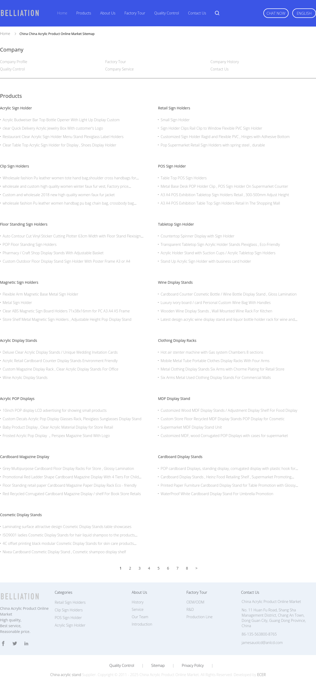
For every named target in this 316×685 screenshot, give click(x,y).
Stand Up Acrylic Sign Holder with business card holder (206, 261)
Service (138, 609)
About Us (107, 13)
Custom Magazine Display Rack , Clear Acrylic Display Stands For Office (60, 369)
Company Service (119, 69)
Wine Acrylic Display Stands (25, 377)
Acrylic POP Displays (17, 398)
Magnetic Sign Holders (19, 282)
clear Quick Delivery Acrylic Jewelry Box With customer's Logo (53, 128)
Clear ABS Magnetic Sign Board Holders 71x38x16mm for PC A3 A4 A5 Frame (66, 310)
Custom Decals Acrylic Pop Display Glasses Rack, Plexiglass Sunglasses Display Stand (72, 418)
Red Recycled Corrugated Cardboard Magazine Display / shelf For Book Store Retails (72, 493)
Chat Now (275, 13)
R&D (190, 609)
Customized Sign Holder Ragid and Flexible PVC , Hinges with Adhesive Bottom (225, 136)
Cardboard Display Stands (180, 456)
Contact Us (197, 13)
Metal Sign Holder (17, 302)
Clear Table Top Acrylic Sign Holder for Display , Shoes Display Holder (59, 145)
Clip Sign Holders (14, 166)
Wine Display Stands (175, 282)
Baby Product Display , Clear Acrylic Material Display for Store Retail (58, 427)
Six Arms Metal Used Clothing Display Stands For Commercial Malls (216, 377)
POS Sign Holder (172, 166)
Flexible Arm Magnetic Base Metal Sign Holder (40, 294)
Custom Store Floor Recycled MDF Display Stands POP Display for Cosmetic (222, 418)
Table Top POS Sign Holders (184, 177)
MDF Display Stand (174, 398)
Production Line (199, 616)
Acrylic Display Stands (18, 340)
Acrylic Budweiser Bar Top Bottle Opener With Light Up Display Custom (61, 119)
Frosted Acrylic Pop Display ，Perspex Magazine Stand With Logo (56, 435)
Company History (224, 61)
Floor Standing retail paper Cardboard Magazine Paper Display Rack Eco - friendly (69, 485)
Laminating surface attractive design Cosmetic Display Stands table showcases (67, 526)
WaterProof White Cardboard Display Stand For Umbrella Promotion (217, 493)
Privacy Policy (193, 665)
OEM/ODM (195, 602)
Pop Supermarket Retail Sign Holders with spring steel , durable (213, 145)
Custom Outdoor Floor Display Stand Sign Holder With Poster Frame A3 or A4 (66, 261)
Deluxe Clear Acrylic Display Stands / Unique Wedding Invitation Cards (60, 352)
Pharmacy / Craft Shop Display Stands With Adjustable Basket (53, 252)
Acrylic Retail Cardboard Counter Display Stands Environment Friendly (60, 360)
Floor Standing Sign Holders (23, 224)
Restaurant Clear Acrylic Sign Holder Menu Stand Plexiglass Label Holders (63, 136)
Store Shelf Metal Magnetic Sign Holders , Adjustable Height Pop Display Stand (67, 319)
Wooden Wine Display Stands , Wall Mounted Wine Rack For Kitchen (216, 310)
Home (62, 13)
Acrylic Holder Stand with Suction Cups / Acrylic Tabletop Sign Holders (218, 252)
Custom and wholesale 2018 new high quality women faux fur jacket (59, 194)
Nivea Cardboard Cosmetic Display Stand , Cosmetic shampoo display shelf (64, 551)
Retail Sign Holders (174, 107)
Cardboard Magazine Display (24, 456)
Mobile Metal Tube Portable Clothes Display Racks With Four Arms (215, 360)
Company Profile (13, 61)
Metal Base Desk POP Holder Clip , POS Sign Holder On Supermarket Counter (224, 186)
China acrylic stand (65, 674)
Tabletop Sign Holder (176, 224)
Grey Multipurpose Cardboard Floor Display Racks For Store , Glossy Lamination (68, 468)
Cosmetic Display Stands (21, 514)
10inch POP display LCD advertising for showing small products (55, 410)
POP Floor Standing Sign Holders (30, 244)
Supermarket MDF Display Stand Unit (191, 427)
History (138, 602)
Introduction (142, 624)
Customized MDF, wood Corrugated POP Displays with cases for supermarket (224, 435)
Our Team (140, 616)
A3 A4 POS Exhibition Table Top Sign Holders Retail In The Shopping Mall (220, 203)
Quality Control (166, 13)
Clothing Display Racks (177, 340)
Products (83, 13)
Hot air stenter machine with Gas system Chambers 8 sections (212, 352)
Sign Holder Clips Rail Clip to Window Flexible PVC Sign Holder (211, 128)
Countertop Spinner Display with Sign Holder (197, 236)
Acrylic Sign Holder (16, 107)
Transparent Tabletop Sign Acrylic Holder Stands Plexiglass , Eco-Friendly (220, 244)
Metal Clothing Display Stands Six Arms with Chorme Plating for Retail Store (222, 369)
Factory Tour (135, 13)
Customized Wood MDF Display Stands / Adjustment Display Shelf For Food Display (229, 410)
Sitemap (158, 665)
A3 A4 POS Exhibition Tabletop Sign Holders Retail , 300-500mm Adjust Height (225, 194)
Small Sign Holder (175, 119)
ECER (261, 674)
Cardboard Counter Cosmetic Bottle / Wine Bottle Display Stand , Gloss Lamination (229, 294)
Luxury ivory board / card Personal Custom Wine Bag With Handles (216, 302)
